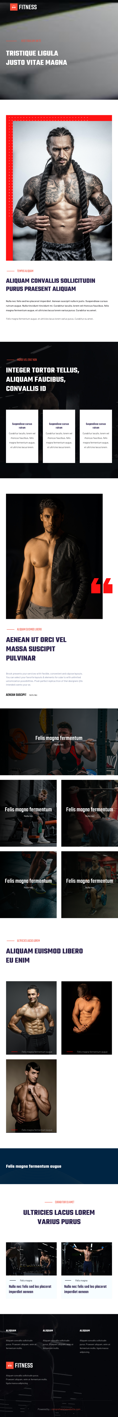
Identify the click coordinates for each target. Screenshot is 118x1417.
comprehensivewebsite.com (65, 1404)
